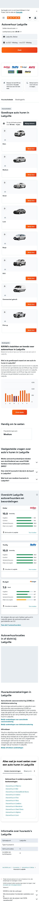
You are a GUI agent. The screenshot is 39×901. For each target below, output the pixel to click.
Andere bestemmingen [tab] (12, 771)
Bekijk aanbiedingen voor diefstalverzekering (17, 724)
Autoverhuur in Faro (12, 798)
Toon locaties (32, 532)
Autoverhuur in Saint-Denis (14, 809)
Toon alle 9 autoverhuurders (11, 625)
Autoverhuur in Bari (12, 789)
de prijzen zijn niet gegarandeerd (12, 885)
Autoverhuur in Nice (12, 800)
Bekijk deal (31, 149)
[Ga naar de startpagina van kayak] (13, 18)
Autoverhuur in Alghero (13, 812)
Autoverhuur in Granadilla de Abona (17, 792)
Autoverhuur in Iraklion (13, 795)
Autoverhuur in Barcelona (14, 806)
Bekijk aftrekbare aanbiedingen (12, 748)
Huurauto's (16, 867)
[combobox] (10, 28)
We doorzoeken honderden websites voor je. (20, 895)
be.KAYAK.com (7, 867)
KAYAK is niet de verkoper (20, 891)
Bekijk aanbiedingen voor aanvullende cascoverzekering (14, 720)
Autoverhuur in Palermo (13, 786)
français (19, 12)
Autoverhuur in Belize (28, 867)
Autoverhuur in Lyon (12, 815)
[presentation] (37, 495)
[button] (36, 11)
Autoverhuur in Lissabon (13, 803)
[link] (19, 412)
